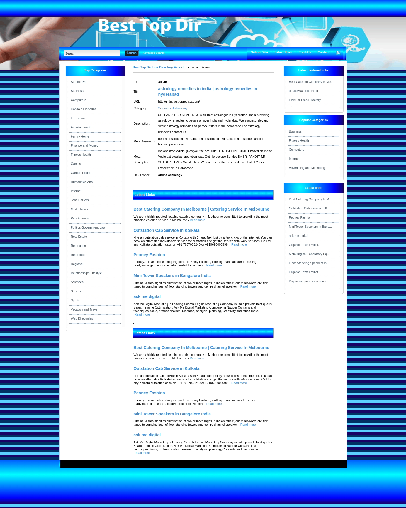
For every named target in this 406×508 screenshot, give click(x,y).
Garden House (81, 173)
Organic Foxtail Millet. (304, 245)
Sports (75, 300)
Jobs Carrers (80, 200)
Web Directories (82, 318)
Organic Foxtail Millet (303, 272)
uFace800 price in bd (303, 91)
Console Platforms (83, 109)
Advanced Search (154, 52)
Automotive (78, 81)
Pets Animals (80, 218)
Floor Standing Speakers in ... (309, 263)
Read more (197, 220)
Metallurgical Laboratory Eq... (309, 254)
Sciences (77, 282)
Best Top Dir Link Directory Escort (158, 67)
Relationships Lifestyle (86, 273)
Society (76, 291)
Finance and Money (84, 145)
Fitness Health (81, 154)
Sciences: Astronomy (173, 108)
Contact (323, 52)
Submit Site (259, 52)
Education (78, 118)
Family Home (80, 136)
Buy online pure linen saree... (309, 281)
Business (77, 91)
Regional (77, 264)
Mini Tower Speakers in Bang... (310, 226)
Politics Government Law (88, 227)
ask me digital (298, 235)
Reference (78, 254)
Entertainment (80, 127)
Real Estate (79, 236)
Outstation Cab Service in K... (309, 208)
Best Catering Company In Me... (311, 81)
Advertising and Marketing (307, 168)
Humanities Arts (82, 182)
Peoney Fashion (300, 217)
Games (76, 163)
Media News (79, 209)
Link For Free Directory (305, 100)
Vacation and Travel (84, 309)
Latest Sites (283, 52)
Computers (78, 100)
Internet (76, 191)
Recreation (78, 245)
